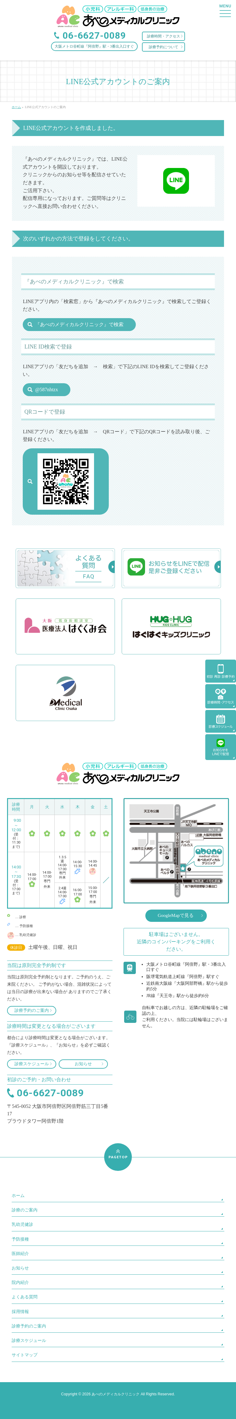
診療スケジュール (31, 1064)
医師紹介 (20, 1253)
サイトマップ (24, 1355)
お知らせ (83, 1064)
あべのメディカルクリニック (116, 1394)
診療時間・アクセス (163, 36)
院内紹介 (20, 1282)
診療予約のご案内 (31, 1010)
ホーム (18, 1195)
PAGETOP (118, 1157)
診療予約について (163, 47)
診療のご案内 (24, 1210)
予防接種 (20, 1239)
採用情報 (20, 1311)
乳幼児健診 (22, 1224)
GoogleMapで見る (176, 915)
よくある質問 (24, 1297)
